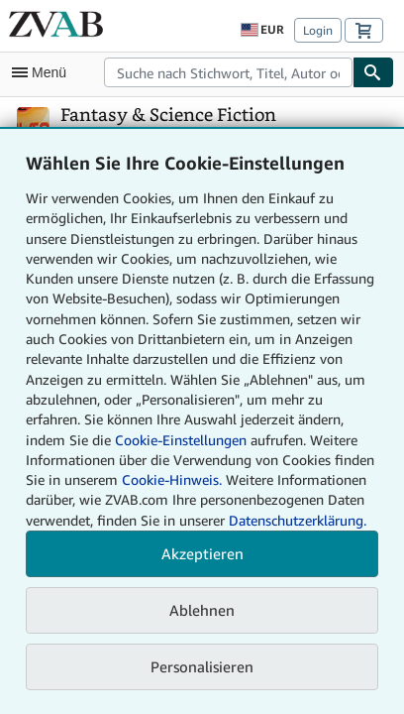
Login (318, 30)
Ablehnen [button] (202, 610)
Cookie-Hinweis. (172, 479)
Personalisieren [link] (202, 666)
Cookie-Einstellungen (181, 439)
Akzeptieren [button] (202, 553)
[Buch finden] (373, 72)
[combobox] (228, 72)
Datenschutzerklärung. (297, 520)
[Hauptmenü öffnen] (43, 72)
